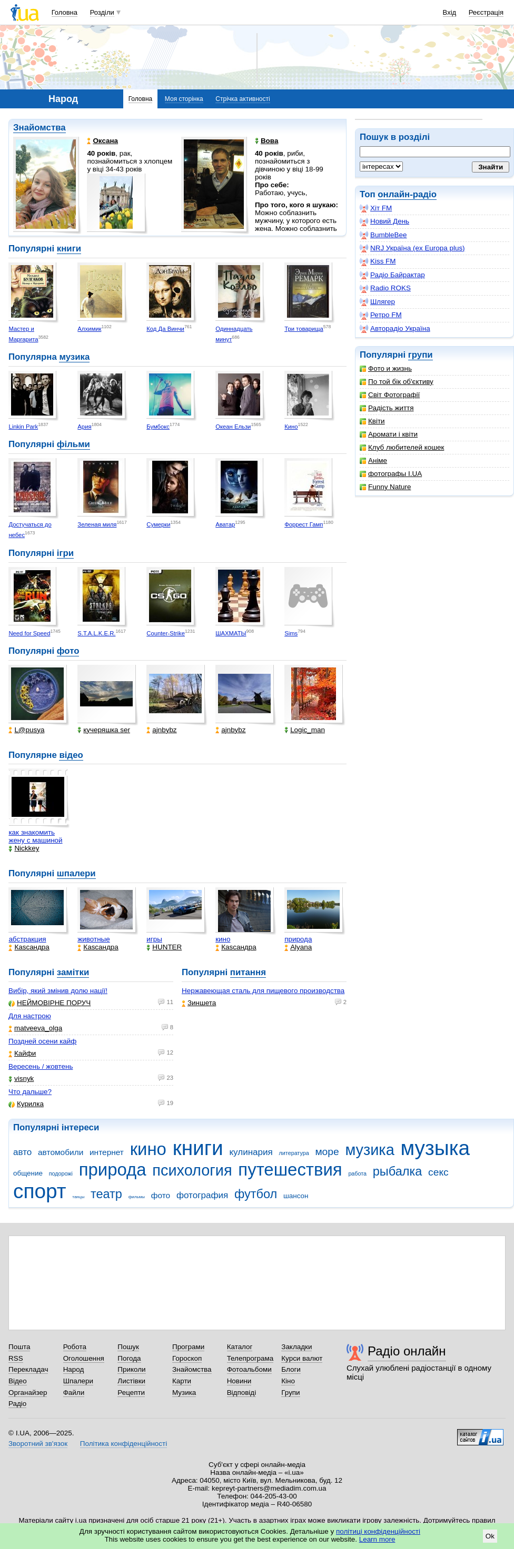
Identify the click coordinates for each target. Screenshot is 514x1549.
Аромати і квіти (389, 434)
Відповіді (241, 1392)
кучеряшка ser (103, 730)
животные (93, 939)
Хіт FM (376, 208)
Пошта (19, 1347)
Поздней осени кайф (42, 1041)
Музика (184, 1392)
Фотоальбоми (249, 1369)
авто (22, 1152)
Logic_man (304, 730)
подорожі (61, 1173)
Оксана (102, 141)
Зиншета (199, 1003)
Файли (74, 1392)
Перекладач (28, 1369)
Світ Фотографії (390, 395)
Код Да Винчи (165, 329)
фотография (202, 1195)
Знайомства (39, 128)
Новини (239, 1381)
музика (74, 357)
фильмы (136, 1196)
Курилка (26, 1104)
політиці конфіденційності (378, 1531)
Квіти (372, 421)
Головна (64, 12)
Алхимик (89, 329)
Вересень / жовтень (40, 1066)
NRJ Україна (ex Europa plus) (412, 248)
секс (438, 1172)
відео (71, 755)
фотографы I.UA (391, 474)
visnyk (21, 1078)
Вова (266, 141)
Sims (291, 633)
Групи (290, 1392)
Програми (188, 1347)
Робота (74, 1347)
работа (357, 1173)
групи (420, 355)
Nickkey (23, 848)
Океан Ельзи (233, 426)
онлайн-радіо (407, 194)
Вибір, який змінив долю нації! (57, 991)
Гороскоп (187, 1358)
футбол (255, 1194)
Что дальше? (30, 1092)
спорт (39, 1191)
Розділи (102, 12)
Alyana (298, 947)
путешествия (290, 1169)
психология (192, 1170)
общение (28, 1173)
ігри (65, 553)
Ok (490, 1536)
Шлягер (377, 302)
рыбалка (397, 1171)
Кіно (288, 1381)
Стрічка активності (242, 99)
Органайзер (27, 1392)
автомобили (60, 1152)
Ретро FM (381, 315)
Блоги (291, 1369)
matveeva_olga (35, 1028)
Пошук (128, 1347)
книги (69, 249)
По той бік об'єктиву (396, 382)
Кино (291, 426)
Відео (17, 1381)
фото (68, 651)
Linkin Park (23, 426)
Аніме (373, 460)
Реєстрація (486, 12)
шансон (295, 1196)
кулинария (250, 1152)
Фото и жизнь (386, 368)
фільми (73, 444)
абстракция (27, 939)
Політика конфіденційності (123, 1443)
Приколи (131, 1369)
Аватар (225, 524)
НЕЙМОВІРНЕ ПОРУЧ (49, 1003)
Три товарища (303, 329)
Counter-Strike (165, 633)
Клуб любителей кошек (402, 447)
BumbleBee (383, 235)
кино (222, 939)
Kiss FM (378, 261)
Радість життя (387, 408)
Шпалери (78, 1381)
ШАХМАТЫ (230, 633)
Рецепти (131, 1392)
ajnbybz (161, 730)
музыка (435, 1148)
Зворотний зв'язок (37, 1443)
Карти (181, 1381)
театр (106, 1194)
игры (154, 939)
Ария (84, 426)
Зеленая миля (96, 524)
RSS (15, 1358)
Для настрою (29, 1016)
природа (298, 939)
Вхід (450, 12)
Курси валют (301, 1358)
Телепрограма (250, 1358)
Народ (73, 1369)
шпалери (76, 873)
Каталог (240, 1347)
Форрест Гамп (303, 524)
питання (248, 972)
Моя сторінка (184, 99)
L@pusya (26, 730)
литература (294, 1153)
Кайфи (22, 1053)
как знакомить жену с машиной (35, 836)
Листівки (131, 1381)
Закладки (296, 1347)
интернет (107, 1152)
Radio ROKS (385, 288)
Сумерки (158, 524)
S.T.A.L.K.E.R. (96, 633)
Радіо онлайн (407, 1351)
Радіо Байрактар (392, 275)
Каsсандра (28, 947)
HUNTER (164, 947)
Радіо (17, 1404)
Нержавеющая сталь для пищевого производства (263, 991)
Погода (129, 1358)
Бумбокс (158, 426)
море (327, 1151)
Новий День (384, 221)
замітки (73, 972)
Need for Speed (29, 633)
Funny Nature (385, 487)
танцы (78, 1196)
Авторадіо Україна (395, 329)
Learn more (377, 1539)
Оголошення (83, 1358)
